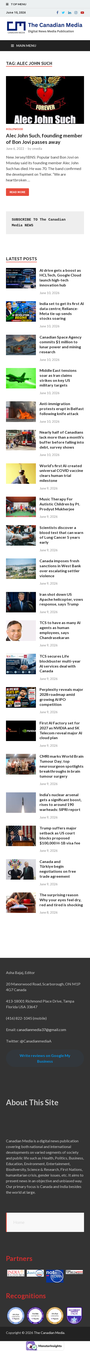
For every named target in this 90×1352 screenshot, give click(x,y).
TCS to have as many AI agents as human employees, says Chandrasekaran (59, 630)
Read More (17, 192)
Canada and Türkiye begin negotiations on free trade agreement (57, 868)
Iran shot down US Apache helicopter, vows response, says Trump (61, 599)
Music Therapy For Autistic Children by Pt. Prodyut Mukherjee (59, 504)
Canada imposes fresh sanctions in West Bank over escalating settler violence (60, 568)
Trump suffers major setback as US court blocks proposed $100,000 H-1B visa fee (59, 835)
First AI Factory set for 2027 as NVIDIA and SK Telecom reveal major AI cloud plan (60, 730)
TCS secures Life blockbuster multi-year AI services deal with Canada (60, 663)
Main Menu (26, 46)
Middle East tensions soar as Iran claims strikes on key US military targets (58, 377)
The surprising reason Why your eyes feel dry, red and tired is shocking (61, 899)
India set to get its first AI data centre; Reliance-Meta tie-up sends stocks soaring (61, 310)
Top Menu (18, 4)
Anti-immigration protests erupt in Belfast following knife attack (61, 408)
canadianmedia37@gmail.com (41, 1029)
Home (19, 1222)
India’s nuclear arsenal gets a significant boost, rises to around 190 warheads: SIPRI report (60, 802)
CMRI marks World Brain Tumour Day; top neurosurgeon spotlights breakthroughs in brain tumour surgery (61, 766)
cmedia (37, 148)
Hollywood (14, 129)
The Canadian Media (49, 1333)
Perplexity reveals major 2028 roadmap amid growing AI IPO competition (61, 696)
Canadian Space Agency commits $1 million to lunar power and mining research (60, 344)
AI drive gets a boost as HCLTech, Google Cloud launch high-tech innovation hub (60, 277)
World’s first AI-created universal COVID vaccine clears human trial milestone (61, 473)
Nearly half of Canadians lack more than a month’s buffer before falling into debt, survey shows (61, 439)
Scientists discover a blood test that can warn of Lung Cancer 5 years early (61, 534)
